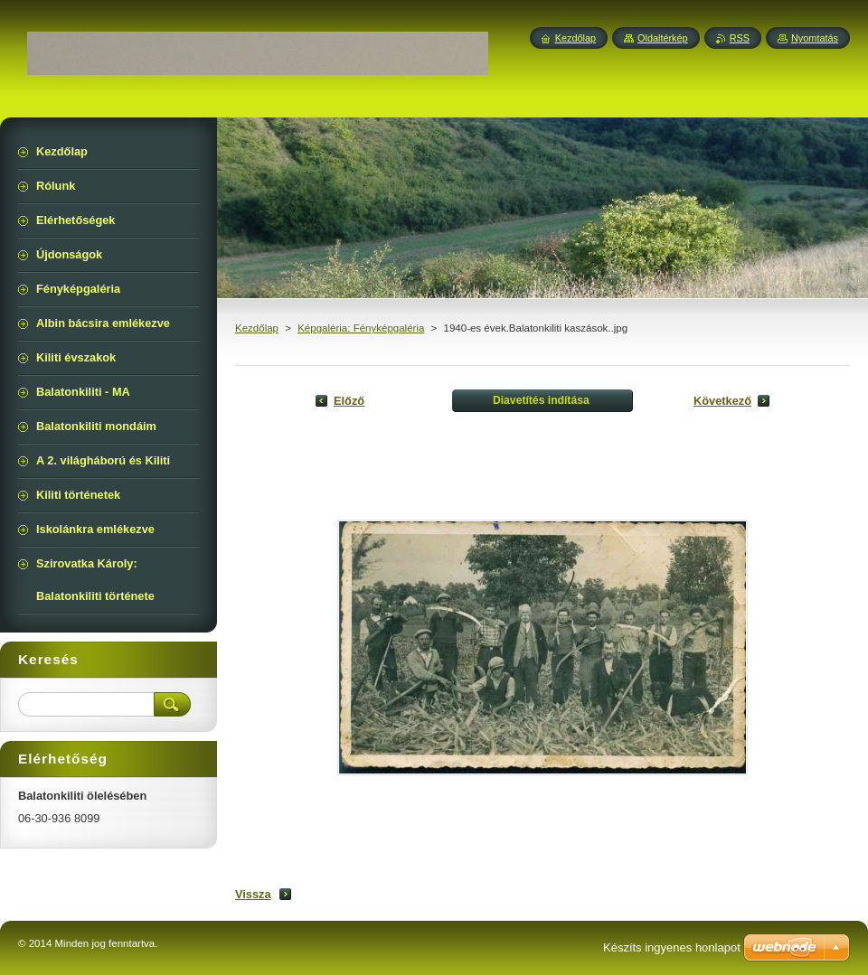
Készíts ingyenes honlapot (672, 947)
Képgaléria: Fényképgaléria (360, 328)
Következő (722, 401)
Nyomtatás (814, 38)
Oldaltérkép (662, 38)
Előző (349, 401)
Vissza (253, 894)
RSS (740, 38)
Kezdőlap (256, 328)
